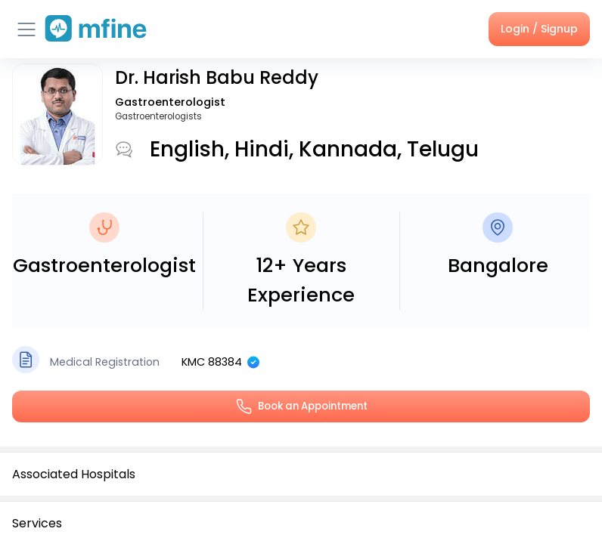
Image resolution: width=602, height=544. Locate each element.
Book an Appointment (301, 406)
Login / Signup (539, 28)
